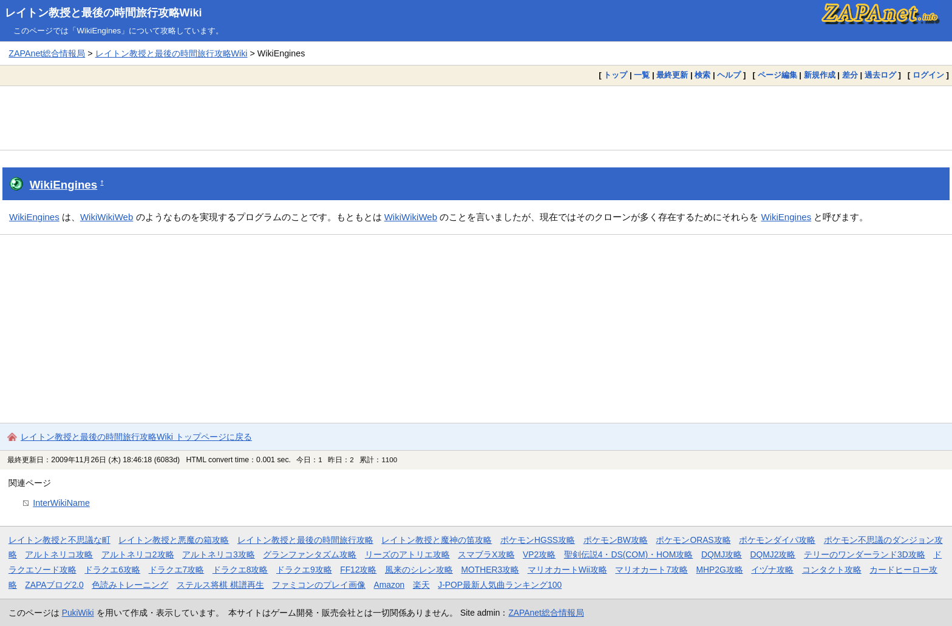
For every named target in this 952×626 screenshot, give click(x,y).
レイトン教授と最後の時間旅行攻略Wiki (103, 13)
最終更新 (672, 74)
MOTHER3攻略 (490, 569)
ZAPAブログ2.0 (54, 585)
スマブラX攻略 (486, 554)
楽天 (421, 585)
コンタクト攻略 (832, 569)
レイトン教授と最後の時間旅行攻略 (305, 540)
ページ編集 (777, 74)
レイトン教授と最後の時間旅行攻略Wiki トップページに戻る (136, 437)
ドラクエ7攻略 (177, 569)
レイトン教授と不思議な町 (59, 540)
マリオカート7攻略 (651, 569)
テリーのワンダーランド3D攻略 (864, 554)
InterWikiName (61, 503)
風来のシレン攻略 (419, 569)
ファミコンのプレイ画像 (318, 585)
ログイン (928, 74)
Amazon (389, 585)
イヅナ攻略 (772, 569)
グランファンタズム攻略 (309, 554)
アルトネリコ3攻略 (218, 554)
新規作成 (819, 74)
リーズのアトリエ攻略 (407, 554)
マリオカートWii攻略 (567, 569)
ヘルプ (729, 74)
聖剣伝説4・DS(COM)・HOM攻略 (628, 554)
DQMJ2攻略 (773, 554)
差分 (850, 74)
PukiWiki (78, 613)
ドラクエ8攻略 (240, 569)
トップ (615, 74)
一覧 (642, 74)
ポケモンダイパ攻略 (777, 540)
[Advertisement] (476, 117)
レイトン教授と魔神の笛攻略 (436, 540)
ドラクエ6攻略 (112, 569)
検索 (702, 74)
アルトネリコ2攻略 (137, 554)
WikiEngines (64, 184)
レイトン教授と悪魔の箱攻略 (173, 540)
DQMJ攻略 (721, 554)
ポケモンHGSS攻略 (537, 540)
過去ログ (880, 74)
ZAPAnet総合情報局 (46, 53)
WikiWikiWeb (106, 217)
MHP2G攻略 (719, 569)
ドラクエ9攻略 (304, 569)
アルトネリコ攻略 (59, 554)
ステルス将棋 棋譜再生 (220, 585)
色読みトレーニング (130, 585)
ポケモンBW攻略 (615, 540)
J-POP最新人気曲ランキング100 (500, 585)
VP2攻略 (539, 554)
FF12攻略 (358, 569)
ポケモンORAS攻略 (693, 540)
